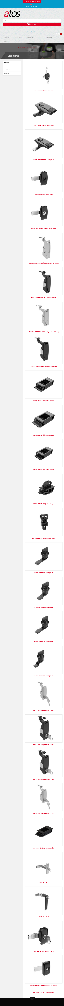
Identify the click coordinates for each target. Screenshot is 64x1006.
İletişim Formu (28, 1)
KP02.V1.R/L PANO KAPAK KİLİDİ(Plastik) (44, 125)
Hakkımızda (18, 37)
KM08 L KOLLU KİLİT (44, 917)
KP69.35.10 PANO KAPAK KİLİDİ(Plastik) (43, 572)
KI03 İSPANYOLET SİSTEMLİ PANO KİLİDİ (43, 91)
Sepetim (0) (32, 24)
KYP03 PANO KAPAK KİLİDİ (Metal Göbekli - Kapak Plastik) (44, 985)
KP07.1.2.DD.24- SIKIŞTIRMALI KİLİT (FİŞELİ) (43, 710)
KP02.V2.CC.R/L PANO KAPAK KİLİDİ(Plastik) (43, 160)
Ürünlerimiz (30, 37)
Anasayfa (6, 37)
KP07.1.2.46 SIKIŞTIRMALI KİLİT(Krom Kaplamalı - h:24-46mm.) (44, 332)
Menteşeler (7, 69)
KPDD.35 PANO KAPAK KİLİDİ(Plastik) (43, 194)
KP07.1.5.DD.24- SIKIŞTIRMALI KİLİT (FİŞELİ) (43, 744)
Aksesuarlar (7, 73)
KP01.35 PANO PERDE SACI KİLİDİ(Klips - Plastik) (43, 538)
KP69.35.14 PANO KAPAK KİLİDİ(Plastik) (43, 676)
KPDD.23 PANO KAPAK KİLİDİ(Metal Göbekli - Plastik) (43, 228)
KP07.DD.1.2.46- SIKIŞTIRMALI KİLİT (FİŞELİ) (43, 813)
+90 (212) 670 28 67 (32, 6)
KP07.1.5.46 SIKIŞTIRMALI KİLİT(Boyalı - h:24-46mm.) (44, 366)
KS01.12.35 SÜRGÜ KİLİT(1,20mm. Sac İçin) (43, 435)
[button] (31, 4)
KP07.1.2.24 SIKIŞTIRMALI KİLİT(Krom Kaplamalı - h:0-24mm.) (44, 263)
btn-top (32, 998)
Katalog (49, 37)
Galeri (40, 37)
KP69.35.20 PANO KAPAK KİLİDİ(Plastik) (43, 641)
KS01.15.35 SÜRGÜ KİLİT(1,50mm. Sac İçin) (43, 469)
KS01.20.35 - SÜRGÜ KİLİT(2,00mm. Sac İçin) (43, 848)
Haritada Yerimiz (36, 1)
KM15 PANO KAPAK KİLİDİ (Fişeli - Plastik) (44, 951)
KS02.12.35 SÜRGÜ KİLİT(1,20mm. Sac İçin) (43, 504)
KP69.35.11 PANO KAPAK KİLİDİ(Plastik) (43, 607)
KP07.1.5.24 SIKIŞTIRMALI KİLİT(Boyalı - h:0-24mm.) (43, 297)
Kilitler (5, 66)
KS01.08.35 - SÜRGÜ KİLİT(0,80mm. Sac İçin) (43, 992)
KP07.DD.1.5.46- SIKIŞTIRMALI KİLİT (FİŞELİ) (43, 779)
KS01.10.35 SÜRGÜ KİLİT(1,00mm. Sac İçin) (43, 400)
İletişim (6, 41)
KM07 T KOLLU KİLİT (44, 882)
